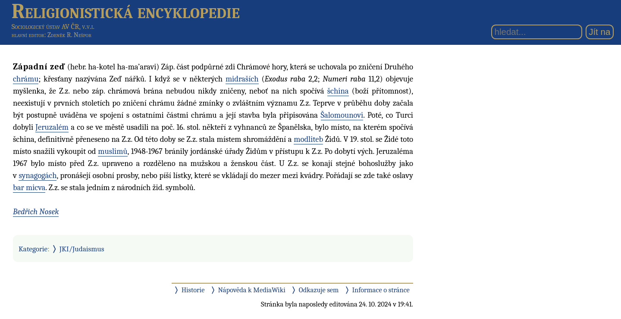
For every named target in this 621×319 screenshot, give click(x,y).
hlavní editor (28, 35)
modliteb (308, 139)
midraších (242, 79)
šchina (338, 91)
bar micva (29, 187)
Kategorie (33, 248)
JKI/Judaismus (82, 248)
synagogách (37, 175)
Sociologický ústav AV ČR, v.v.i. (53, 26)
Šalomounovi (342, 115)
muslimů (112, 151)
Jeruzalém (52, 127)
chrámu (25, 79)
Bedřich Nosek (36, 211)
